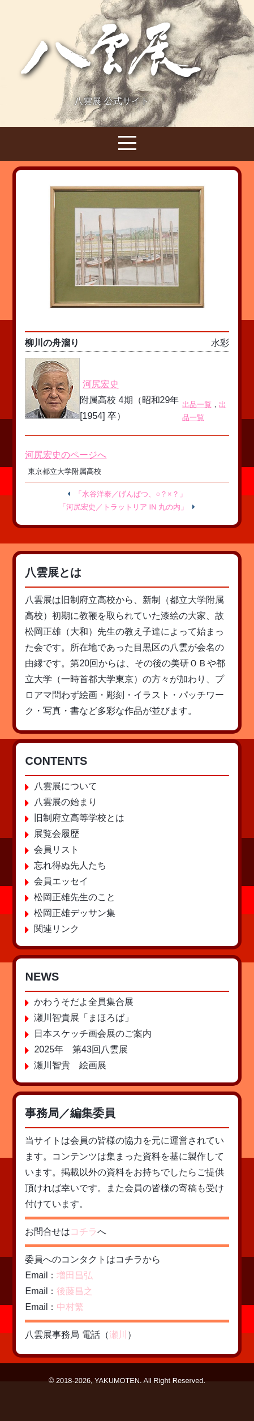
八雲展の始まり (65, 802)
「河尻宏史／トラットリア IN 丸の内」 (123, 507)
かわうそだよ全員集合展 (84, 1002)
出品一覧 (197, 404)
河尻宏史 (101, 384)
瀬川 (118, 1334)
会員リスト (56, 849)
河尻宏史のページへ (65, 455)
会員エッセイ (61, 881)
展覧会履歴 (56, 833)
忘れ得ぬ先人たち (70, 865)
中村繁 (70, 1307)
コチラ (83, 1231)
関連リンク (56, 929)
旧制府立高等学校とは (79, 818)
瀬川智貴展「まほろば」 (84, 1017)
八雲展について (65, 786)
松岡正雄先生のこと (74, 897)
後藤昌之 (75, 1291)
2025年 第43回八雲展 (80, 1049)
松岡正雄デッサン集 (74, 913)
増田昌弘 (75, 1275)
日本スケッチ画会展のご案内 (93, 1033)
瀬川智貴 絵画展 (70, 1065)
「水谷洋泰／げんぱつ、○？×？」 (130, 494)
